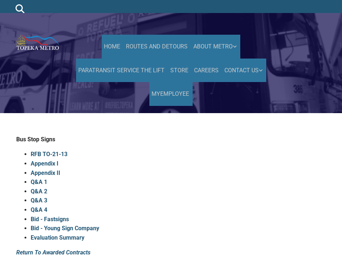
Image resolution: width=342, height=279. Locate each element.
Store (179, 70)
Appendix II (45, 172)
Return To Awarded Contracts (53, 252)
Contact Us (241, 70)
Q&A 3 (39, 200)
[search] (20, 8)
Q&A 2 (39, 191)
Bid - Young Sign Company (65, 228)
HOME (112, 46)
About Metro (213, 46)
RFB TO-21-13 (49, 154)
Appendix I (44, 163)
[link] (215, 47)
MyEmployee (170, 93)
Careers (206, 70)
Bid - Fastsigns (50, 219)
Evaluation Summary (57, 237)
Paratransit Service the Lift (121, 70)
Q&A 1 (39, 182)
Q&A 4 (39, 209)
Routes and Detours (157, 46)
